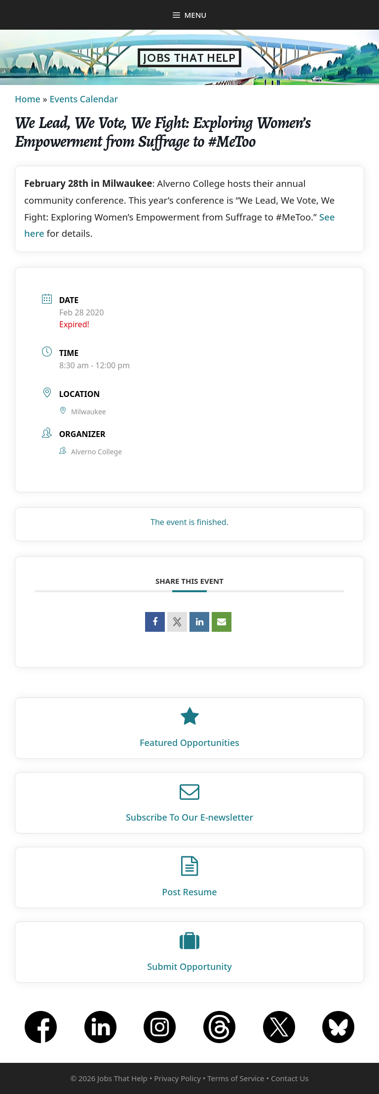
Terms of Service (235, 1078)
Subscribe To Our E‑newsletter (189, 817)
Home (27, 99)
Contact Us (289, 1078)
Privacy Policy (177, 1078)
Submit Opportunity (189, 966)
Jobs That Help (189, 58)
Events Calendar (83, 99)
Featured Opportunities (189, 742)
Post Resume (189, 892)
